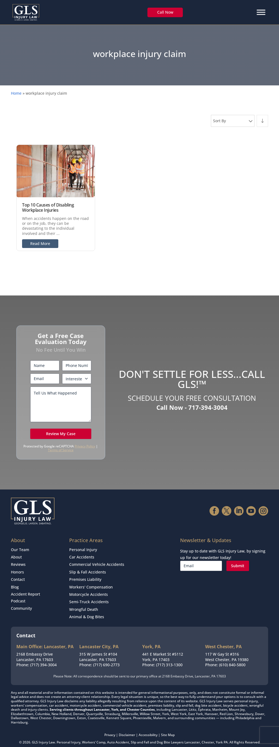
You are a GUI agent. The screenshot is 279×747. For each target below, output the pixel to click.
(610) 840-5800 (232, 659)
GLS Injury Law (43, 736)
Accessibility (148, 729)
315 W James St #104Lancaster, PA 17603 (98, 651)
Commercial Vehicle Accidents (96, 563)
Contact (18, 576)
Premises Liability (85, 576)
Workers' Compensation (91, 584)
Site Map (168, 729)
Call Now (165, 12)
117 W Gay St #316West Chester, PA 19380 (226, 651)
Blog (15, 584)
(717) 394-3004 (43, 659)
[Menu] (261, 12)
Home (16, 93)
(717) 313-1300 (169, 659)
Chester (208, 736)
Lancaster (192, 736)
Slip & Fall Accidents (87, 569)
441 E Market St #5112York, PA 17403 (162, 651)
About (16, 556)
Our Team (20, 549)
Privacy (109, 729)
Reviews (18, 563)
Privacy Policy (85, 446)
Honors (17, 569)
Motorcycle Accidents (88, 590)
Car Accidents (81, 556)
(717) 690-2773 (106, 659)
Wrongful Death (83, 604)
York (219, 736)
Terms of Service (61, 450)
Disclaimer (127, 729)
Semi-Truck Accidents (89, 597)
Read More (40, 243)
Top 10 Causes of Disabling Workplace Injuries (48, 207)
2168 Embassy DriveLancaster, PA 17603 (34, 651)
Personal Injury (83, 549)
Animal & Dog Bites (86, 611)
